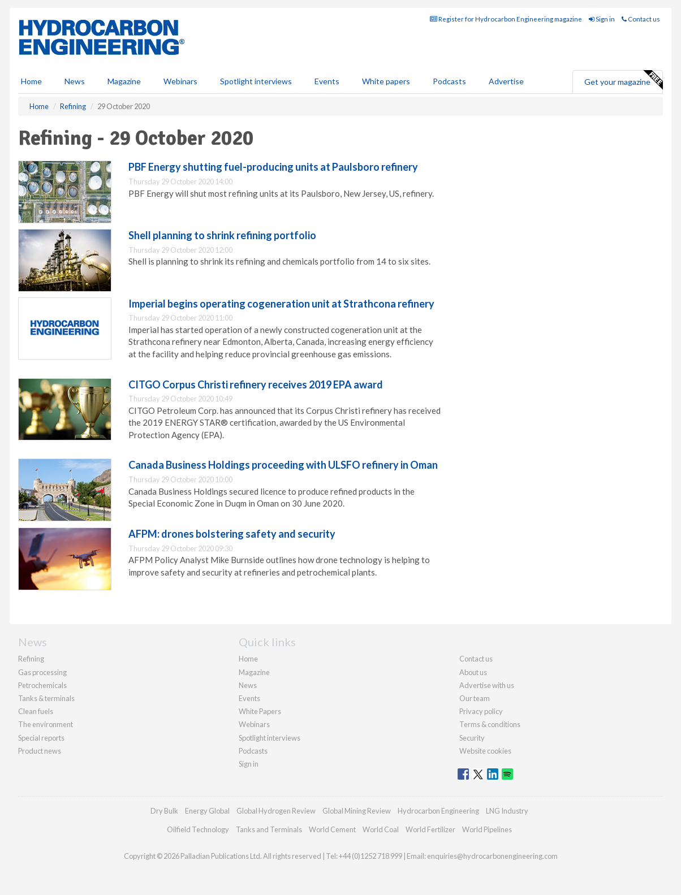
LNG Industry (507, 810)
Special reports (41, 737)
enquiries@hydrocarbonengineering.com (492, 856)
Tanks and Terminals (269, 829)
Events (326, 81)
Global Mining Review (356, 810)
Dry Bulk (164, 810)
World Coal (381, 829)
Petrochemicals (42, 685)
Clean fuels (35, 711)
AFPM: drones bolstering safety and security (231, 534)
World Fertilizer (430, 829)
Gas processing (42, 672)
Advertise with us (486, 685)
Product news (39, 750)
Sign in (602, 19)
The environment (45, 724)
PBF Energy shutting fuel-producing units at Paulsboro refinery (273, 167)
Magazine (124, 81)
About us (473, 672)
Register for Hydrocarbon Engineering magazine (506, 19)
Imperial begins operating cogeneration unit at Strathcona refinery (281, 303)
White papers (386, 81)
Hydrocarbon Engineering (438, 810)
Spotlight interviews (256, 81)
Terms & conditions (489, 724)
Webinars (180, 81)
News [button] (74, 81)
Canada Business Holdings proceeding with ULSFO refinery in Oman (283, 465)
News (248, 685)
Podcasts (449, 81)
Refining (31, 658)
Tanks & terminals (46, 698)
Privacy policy (481, 711)
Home (31, 81)
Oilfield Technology (198, 829)
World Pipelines (487, 829)
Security (472, 737)
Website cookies (485, 750)
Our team (474, 698)
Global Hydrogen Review (276, 810)
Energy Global (207, 810)
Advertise (506, 81)
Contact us (641, 19)
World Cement (332, 829)
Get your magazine (623, 80)
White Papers (260, 711)
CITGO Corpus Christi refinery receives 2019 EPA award (255, 384)
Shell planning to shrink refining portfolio (222, 235)
